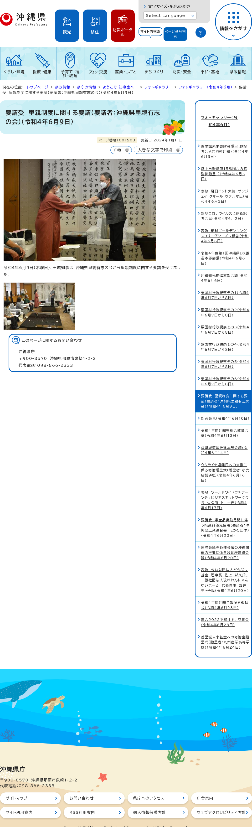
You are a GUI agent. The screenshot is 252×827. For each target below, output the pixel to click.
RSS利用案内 (82, 803)
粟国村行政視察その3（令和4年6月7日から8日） (225, 319)
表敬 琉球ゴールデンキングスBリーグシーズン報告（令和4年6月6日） (225, 226)
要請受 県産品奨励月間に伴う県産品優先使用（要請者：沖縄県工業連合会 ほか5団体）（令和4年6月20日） (225, 517)
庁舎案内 (205, 788)
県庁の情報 (86, 87)
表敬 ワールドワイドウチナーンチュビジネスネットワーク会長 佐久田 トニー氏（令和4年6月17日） (225, 490)
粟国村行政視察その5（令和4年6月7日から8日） (225, 354)
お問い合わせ (81, 788)
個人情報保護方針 (149, 803)
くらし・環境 (14, 72)
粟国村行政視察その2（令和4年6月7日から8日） (225, 302)
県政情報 (238, 72)
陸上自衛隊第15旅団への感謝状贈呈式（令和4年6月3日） (224, 164)
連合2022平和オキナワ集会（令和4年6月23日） (225, 612)
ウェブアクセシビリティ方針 (221, 803)
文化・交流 (98, 72)
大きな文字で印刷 (155, 150)
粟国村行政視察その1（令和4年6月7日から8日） (225, 285)
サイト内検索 (150, 31)
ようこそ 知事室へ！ (120, 87)
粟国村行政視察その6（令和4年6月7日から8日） (225, 371)
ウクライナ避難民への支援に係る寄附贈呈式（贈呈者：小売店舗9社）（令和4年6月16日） (225, 462)
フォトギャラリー (158, 87)
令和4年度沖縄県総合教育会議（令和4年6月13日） (224, 423)
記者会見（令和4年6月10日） (225, 408)
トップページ (37, 87)
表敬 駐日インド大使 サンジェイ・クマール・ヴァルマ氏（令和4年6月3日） (224, 186)
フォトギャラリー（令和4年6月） (206, 87)
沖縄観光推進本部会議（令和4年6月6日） (224, 268)
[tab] (150, 34)
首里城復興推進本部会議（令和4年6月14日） (224, 440)
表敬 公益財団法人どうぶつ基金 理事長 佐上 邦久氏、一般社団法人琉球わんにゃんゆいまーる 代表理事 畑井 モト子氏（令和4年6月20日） (225, 570)
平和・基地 (210, 72)
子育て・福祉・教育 (70, 74)
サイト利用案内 (19, 803)
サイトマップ (16, 788)
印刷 (118, 150)
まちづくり (154, 72)
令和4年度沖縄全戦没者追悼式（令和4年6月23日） (224, 595)
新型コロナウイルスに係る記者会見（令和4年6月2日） (224, 206)
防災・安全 (182, 72)
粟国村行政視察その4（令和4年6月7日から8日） (225, 337)
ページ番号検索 (175, 34)
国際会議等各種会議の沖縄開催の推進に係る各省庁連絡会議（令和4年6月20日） (225, 543)
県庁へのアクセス (149, 788)
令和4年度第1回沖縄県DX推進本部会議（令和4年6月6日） (225, 248)
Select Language (165, 15)
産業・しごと (126, 72)
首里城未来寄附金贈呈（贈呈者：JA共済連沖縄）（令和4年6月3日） (224, 142)
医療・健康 (42, 72)
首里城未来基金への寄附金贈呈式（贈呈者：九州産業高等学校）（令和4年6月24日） (225, 632)
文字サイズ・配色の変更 (169, 6)
